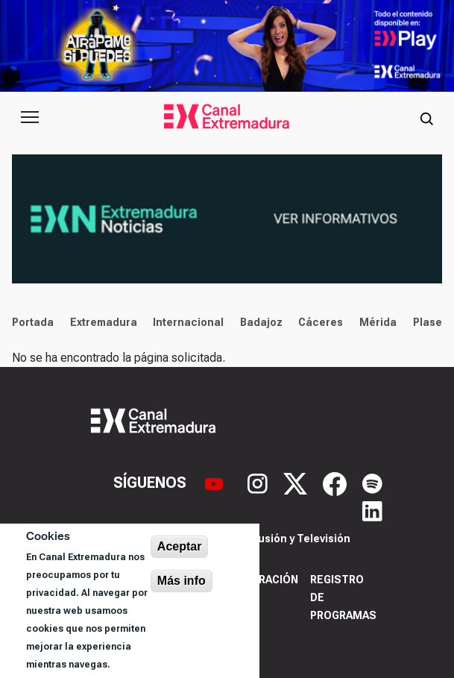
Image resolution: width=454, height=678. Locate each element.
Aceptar (179, 546)
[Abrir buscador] (426, 117)
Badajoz (261, 322)
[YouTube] (216, 483)
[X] (297, 483)
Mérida (378, 322)
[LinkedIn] (372, 509)
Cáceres (320, 322)
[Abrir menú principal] (29, 117)
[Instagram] (259, 483)
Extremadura (103, 322)
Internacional (188, 322)
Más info (181, 580)
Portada (33, 322)
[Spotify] (372, 483)
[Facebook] (336, 483)
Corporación (259, 580)
